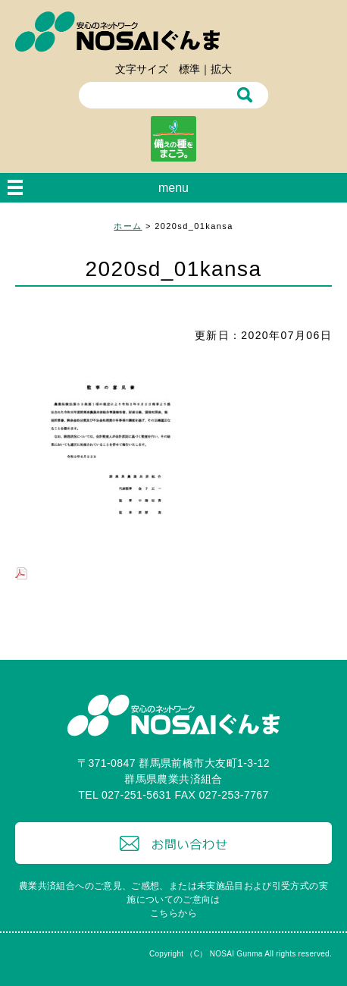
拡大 (221, 69)
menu (173, 187)
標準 (189, 69)
